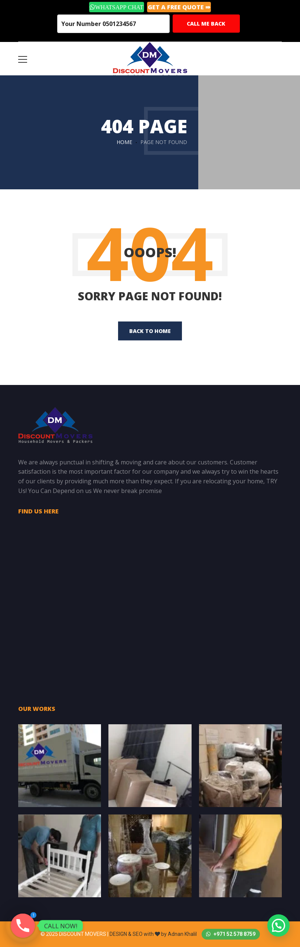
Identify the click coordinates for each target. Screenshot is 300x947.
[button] (278, 925)
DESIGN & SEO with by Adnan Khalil (154, 934)
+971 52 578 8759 (230, 934)
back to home (150, 330)
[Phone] (23, 926)
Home (124, 142)
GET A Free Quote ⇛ (179, 7)
